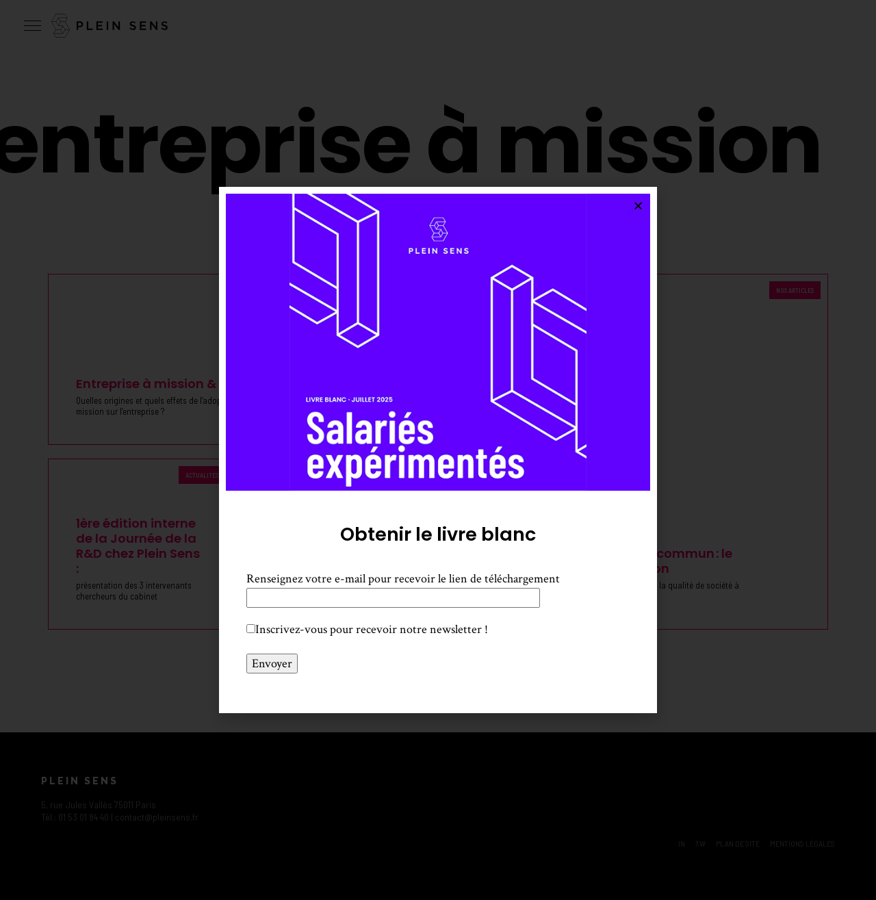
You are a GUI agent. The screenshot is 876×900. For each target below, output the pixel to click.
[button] (638, 206)
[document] (438, 450)
